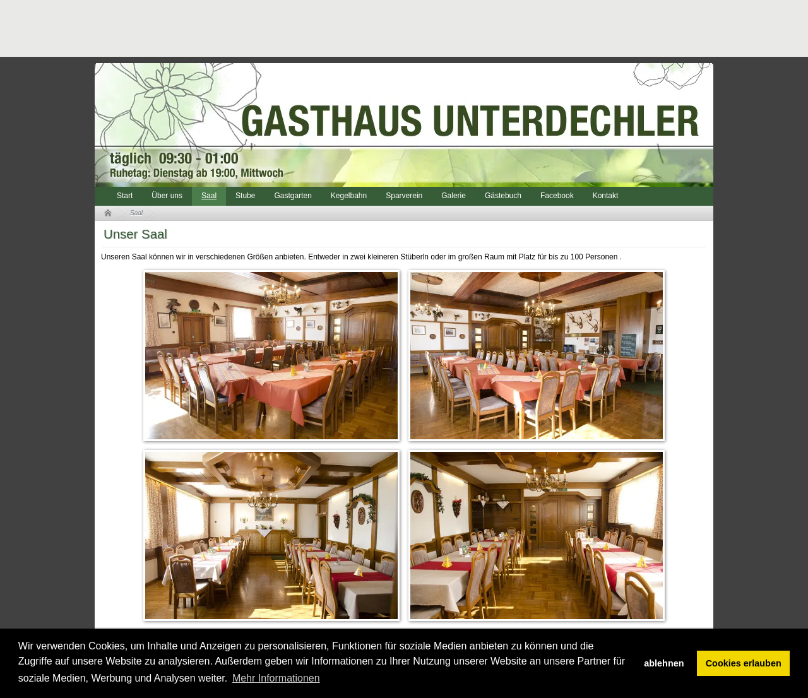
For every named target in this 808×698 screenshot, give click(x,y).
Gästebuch (503, 195)
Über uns (167, 195)
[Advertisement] (324, 28)
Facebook (557, 195)
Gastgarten (292, 195)
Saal (209, 195)
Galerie (453, 195)
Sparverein (404, 195)
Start (125, 195)
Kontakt (606, 195)
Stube (245, 195)
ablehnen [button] (664, 663)
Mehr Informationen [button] (276, 678)
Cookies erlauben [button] (743, 663)
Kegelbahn (349, 195)
